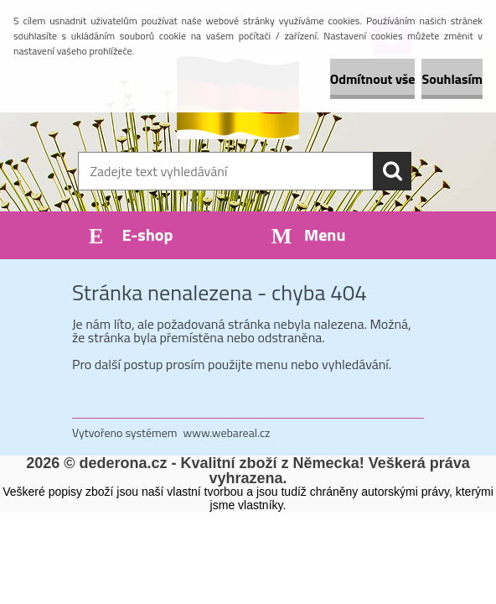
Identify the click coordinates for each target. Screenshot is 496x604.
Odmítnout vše (373, 79)
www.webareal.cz (227, 432)
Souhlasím (452, 79)
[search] (392, 171)
